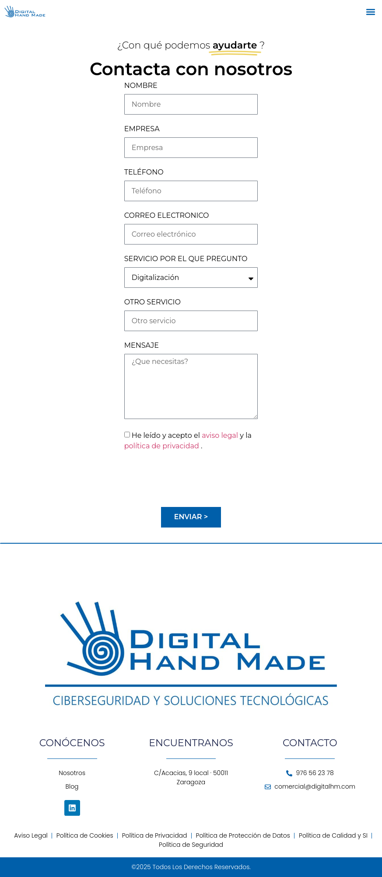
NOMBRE (141, 86)
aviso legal (221, 435)
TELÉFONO (144, 172)
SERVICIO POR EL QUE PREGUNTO (186, 259)
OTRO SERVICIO (152, 302)
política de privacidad (162, 446)
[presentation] (190, 479)
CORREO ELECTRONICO (166, 216)
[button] (370, 11)
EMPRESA (142, 129)
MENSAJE (141, 345)
